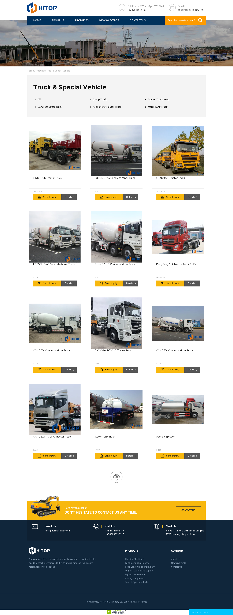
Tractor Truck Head (158, 99)
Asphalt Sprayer (165, 436)
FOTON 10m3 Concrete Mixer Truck (54, 264)
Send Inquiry (49, 197)
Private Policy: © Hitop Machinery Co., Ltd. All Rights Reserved (116, 601)
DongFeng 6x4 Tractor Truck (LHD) (176, 264)
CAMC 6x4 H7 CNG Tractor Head (114, 350)
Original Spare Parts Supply (139, 570)
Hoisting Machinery (134, 559)
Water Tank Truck (157, 107)
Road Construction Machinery (140, 566)
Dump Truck (100, 99)
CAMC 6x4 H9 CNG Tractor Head (52, 436)
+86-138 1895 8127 (136, 9)
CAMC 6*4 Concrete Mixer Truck (51, 350)
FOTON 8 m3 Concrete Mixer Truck (115, 178)
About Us (58, 20)
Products (82, 20)
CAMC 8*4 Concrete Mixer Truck (174, 350)
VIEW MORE (116, 476)
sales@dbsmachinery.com (191, 9)
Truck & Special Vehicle (58, 70)
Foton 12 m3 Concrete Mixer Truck (115, 264)
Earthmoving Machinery (137, 562)
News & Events (178, 562)
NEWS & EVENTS (109, 20)
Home (37, 20)
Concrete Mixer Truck (50, 107)
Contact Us (138, 20)
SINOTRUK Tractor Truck (47, 178)
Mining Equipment (134, 578)
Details (68, 197)
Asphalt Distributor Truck (107, 107)
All (39, 99)
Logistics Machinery (135, 574)
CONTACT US (188, 510)
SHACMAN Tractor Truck (170, 178)
